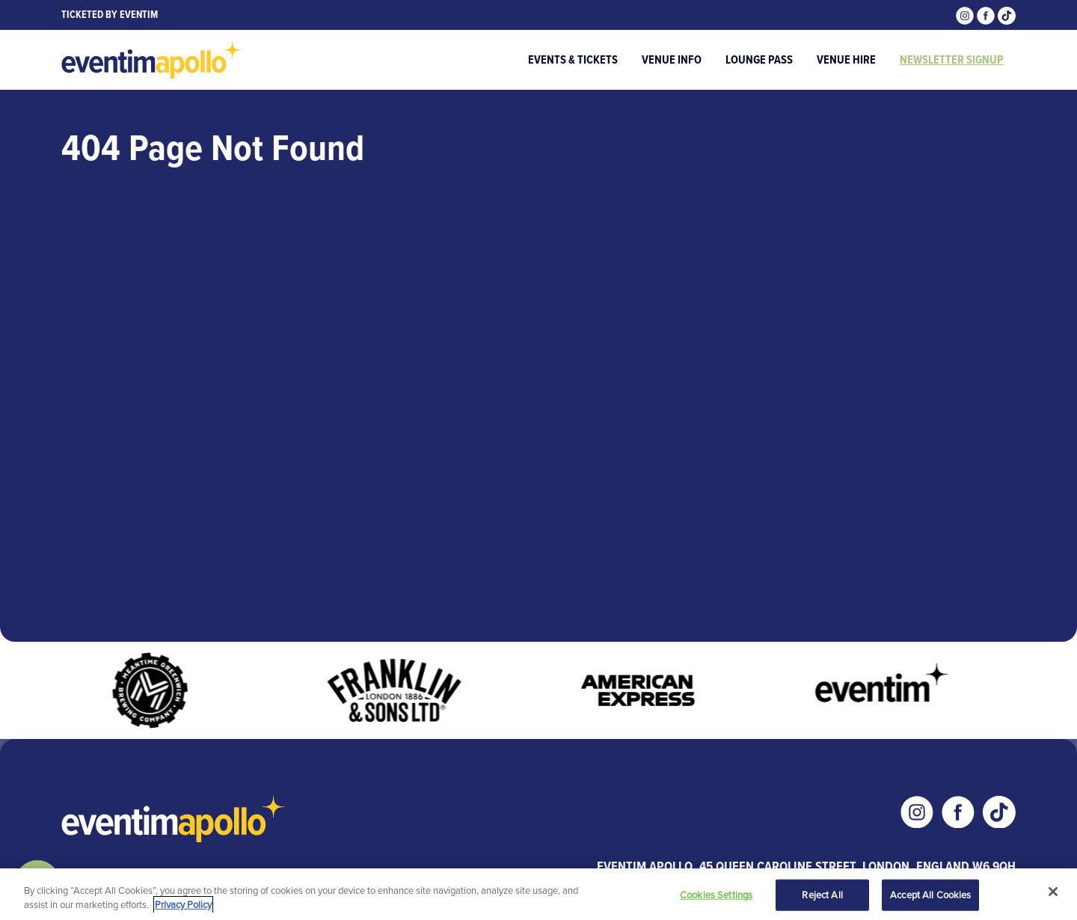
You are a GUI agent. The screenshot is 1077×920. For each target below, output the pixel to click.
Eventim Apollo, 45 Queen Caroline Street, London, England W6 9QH (806, 866)
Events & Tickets (573, 59)
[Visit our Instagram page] (966, 14)
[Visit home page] (151, 60)
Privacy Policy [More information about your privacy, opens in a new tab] (183, 905)
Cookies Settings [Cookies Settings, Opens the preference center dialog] (716, 895)
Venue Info (672, 59)
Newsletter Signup (952, 59)
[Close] (1053, 891)
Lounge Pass (759, 59)
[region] (538, 894)
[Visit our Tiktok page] (1007, 14)
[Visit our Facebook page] (987, 14)
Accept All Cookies (930, 895)
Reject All (822, 895)
